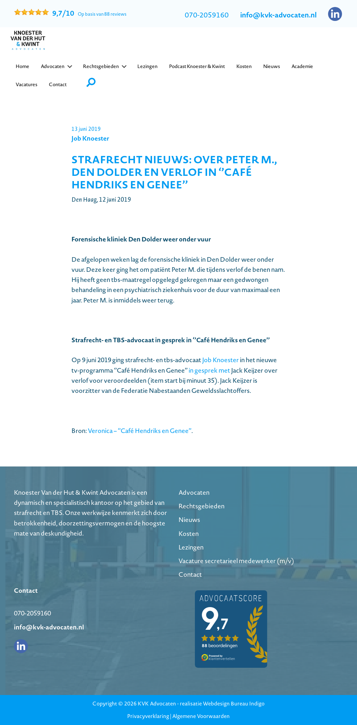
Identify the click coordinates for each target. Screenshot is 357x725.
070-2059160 (207, 15)
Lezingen (191, 547)
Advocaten (194, 492)
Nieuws (189, 519)
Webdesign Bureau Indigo (234, 703)
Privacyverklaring (148, 716)
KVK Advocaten (157, 703)
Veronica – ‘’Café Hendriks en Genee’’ (139, 430)
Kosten (188, 533)
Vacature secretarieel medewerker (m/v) (236, 560)
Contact (190, 574)
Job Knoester (220, 360)
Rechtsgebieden (201, 506)
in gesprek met (209, 370)
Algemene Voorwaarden (201, 716)
